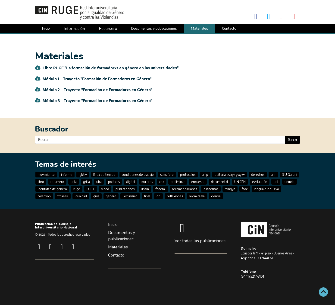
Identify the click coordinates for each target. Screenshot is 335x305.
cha (161, 182)
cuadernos (211, 189)
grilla (86, 182)
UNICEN (240, 182)
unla (74, 182)
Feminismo (130, 196)
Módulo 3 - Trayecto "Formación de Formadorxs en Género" (97, 100)
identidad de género (52, 189)
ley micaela (197, 196)
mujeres (147, 182)
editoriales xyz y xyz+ (230, 175)
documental (219, 182)
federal (160, 189)
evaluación (259, 182)
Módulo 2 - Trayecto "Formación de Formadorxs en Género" (97, 89)
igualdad (81, 196)
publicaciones (125, 189)
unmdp (289, 182)
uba (99, 182)
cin (158, 196)
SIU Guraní (289, 175)
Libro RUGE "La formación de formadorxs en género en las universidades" (110, 68)
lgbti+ (83, 175)
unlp (205, 175)
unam (145, 189)
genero (111, 196)
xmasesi (62, 196)
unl (276, 182)
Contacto (229, 28)
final (147, 196)
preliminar (178, 182)
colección (44, 196)
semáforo (167, 175)
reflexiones (175, 196)
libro (41, 182)
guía (96, 196)
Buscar (292, 140)
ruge (76, 189)
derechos (257, 175)
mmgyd (230, 189)
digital (130, 182)
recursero (57, 182)
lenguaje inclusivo (266, 189)
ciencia (216, 196)
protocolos (187, 175)
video (105, 189)
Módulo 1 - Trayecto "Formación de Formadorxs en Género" (97, 79)
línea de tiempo (104, 175)
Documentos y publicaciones (154, 28)
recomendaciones (184, 189)
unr (273, 175)
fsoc (244, 189)
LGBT (91, 189)
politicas (114, 182)
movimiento (46, 175)
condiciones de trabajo (138, 175)
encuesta (197, 182)
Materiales (199, 28)
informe (66, 175)
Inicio (46, 28)
